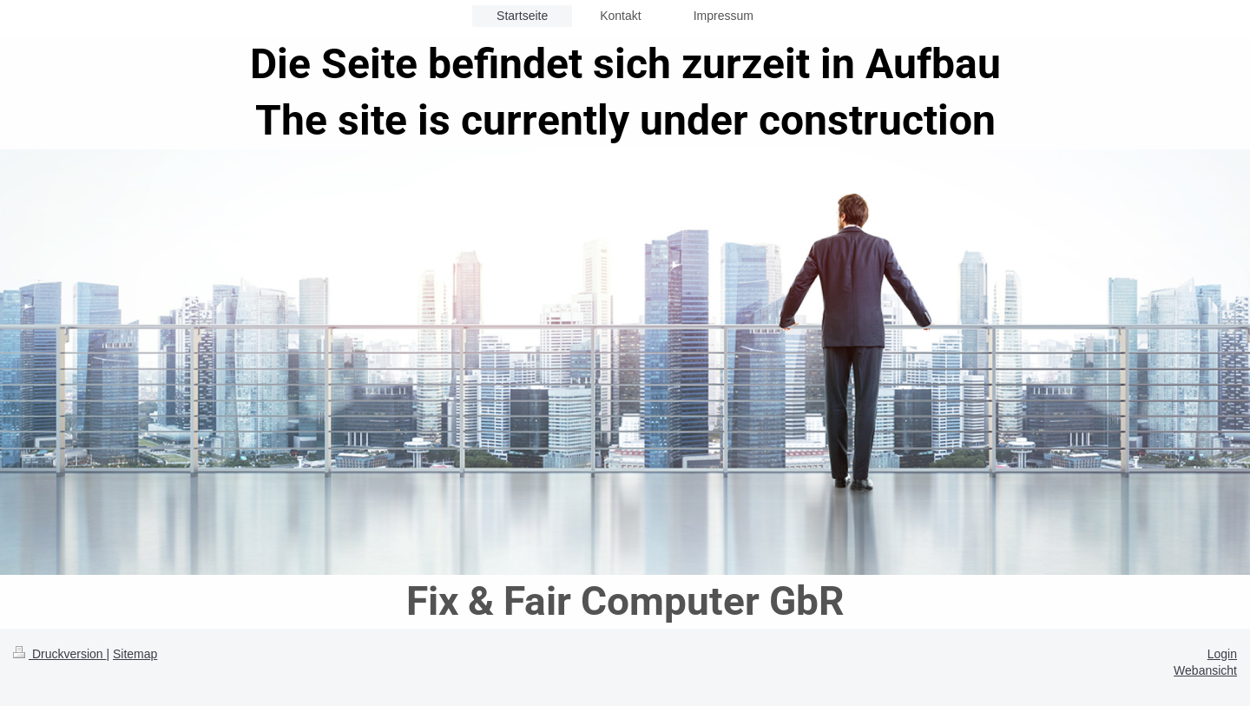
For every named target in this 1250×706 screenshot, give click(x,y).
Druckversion (59, 654)
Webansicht (1205, 670)
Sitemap (135, 654)
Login (1222, 654)
